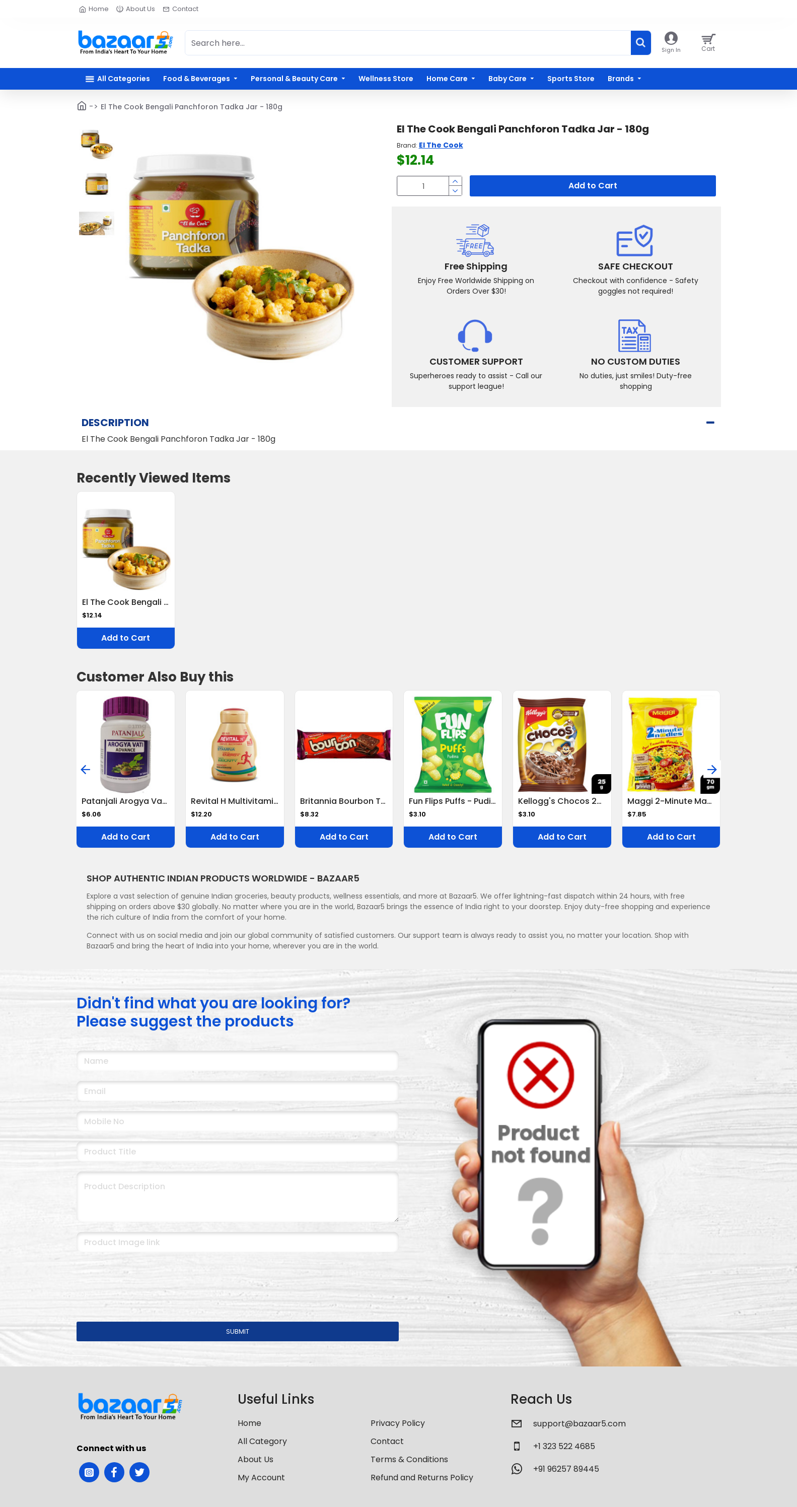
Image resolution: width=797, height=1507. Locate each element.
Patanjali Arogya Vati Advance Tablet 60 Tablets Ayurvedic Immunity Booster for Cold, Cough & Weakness (126, 801)
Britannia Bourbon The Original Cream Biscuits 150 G (344, 801)
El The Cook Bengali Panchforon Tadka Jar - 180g (126, 602)
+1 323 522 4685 (564, 1446)
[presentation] (147, 1280)
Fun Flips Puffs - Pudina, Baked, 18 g (453, 801)
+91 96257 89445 (566, 1469)
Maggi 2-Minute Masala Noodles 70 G (671, 801)
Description (115, 423)
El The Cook (441, 145)
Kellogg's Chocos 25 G (562, 801)
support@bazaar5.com (579, 1423)
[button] (85, 769)
